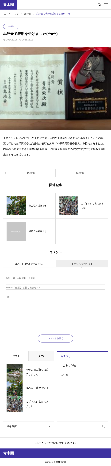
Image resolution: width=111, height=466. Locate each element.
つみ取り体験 (68, 365)
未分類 (11, 26)
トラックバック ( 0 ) (82, 263)
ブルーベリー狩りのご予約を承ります (55, 442)
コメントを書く (55, 338)
